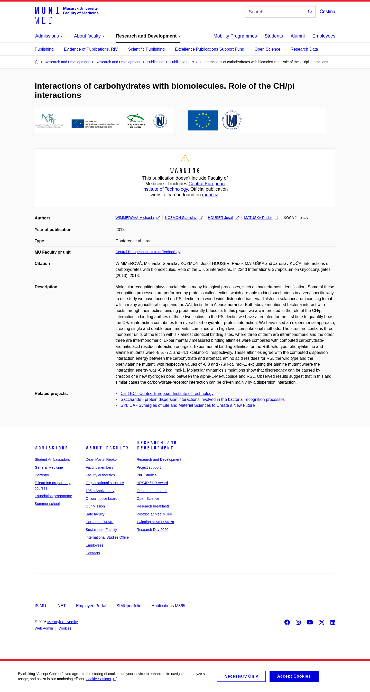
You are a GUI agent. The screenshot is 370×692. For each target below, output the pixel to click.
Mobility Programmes (235, 36)
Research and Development (157, 445)
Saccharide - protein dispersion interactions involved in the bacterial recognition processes (203, 399)
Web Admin (44, 628)
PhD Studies (147, 475)
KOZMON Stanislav (183, 218)
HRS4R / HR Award (152, 483)
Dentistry (42, 475)
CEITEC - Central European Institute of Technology (167, 393)
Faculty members (99, 467)
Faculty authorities (100, 475)
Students (274, 36)
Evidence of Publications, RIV (91, 49)
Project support (149, 467)
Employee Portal (91, 606)
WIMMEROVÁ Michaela (138, 218)
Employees (323, 36)
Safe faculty (95, 514)
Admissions (51, 448)
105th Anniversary (100, 491)
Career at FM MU (99, 522)
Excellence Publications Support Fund (209, 49)
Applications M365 (168, 606)
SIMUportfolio (128, 606)
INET (61, 606)
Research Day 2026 (153, 530)
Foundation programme (53, 496)
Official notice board (101, 498)
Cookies (64, 628)
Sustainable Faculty (101, 530)
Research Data (304, 49)
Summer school (47, 504)
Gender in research (152, 491)
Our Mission (95, 506)
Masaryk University (62, 622)
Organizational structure (105, 483)
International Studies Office (107, 537)
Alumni (298, 36)
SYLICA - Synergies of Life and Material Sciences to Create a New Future (188, 405)
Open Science (268, 49)
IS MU (40, 606)
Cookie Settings (101, 681)
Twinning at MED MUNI (155, 522)
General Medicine (49, 467)
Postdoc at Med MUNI (154, 514)
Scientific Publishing (146, 49)
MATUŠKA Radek (261, 218)
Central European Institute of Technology (183, 186)
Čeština (327, 11)
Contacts (93, 553)
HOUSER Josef (223, 218)
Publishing (44, 49)
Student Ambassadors (52, 459)
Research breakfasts (153, 506)
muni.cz (210, 194)
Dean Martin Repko (101, 459)
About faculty (107, 448)
